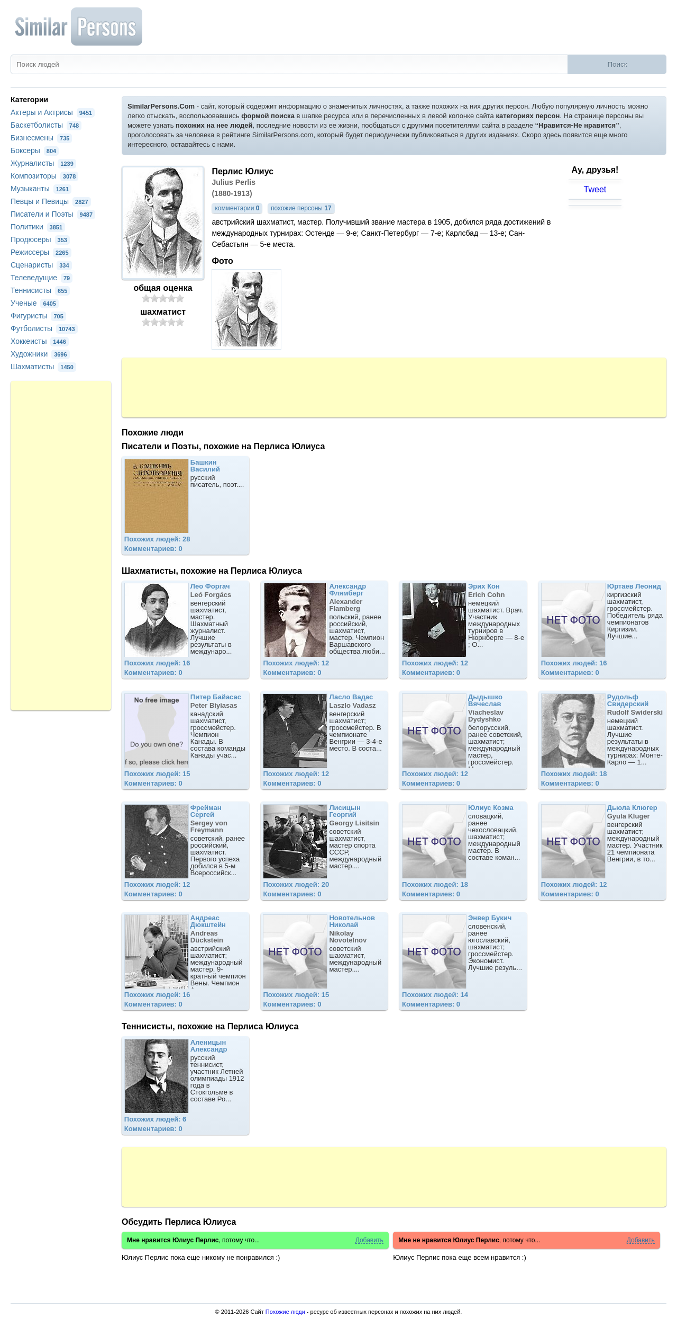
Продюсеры (40, 239)
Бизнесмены (41, 138)
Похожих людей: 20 (296, 884)
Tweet (595, 189)
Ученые (35, 303)
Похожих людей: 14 (435, 994)
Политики (38, 227)
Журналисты (43, 163)
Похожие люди (285, 1312)
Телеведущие (41, 277)
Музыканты (41, 188)
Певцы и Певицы (51, 201)
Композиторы (44, 176)
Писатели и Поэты (53, 214)
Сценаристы (41, 265)
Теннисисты (40, 290)
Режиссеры (41, 252)
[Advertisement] (394, 387)
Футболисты (44, 328)
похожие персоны (301, 208)
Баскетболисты (46, 125)
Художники (40, 354)
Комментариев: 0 (153, 548)
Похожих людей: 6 (155, 1119)
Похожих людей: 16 (157, 663)
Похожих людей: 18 (574, 773)
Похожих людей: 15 (157, 773)
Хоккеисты (40, 341)
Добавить (369, 1240)
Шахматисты (43, 366)
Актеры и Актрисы (53, 112)
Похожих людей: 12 (296, 663)
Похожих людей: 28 (157, 539)
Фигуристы (38, 316)
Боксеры (35, 150)
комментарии (237, 208)
